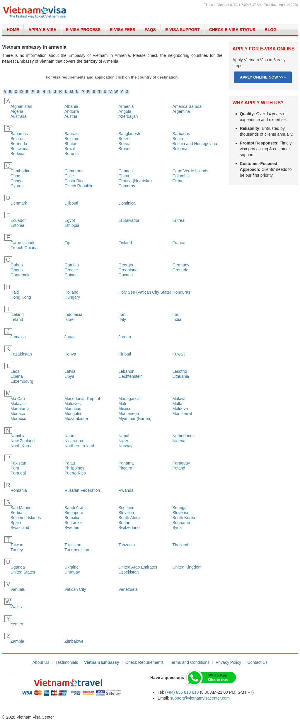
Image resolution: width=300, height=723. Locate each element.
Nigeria (179, 440)
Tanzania (126, 544)
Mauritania (20, 408)
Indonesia (73, 314)
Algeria (17, 111)
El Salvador (128, 220)
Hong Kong (21, 297)
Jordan (124, 336)
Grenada (180, 270)
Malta (178, 403)
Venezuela (127, 589)
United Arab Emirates (137, 567)
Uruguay (72, 572)
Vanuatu (18, 589)
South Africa (129, 517)
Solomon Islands (26, 517)
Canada (125, 171)
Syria (177, 527)
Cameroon (73, 171)
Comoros (126, 185)
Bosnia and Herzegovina (195, 143)
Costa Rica (74, 180)
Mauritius (72, 408)
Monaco (18, 413)
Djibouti (71, 203)
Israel (69, 319)
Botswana (19, 148)
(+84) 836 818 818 (182, 692)
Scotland (126, 507)
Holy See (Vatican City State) (144, 292)
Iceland (17, 314)
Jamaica (18, 336)
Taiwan (17, 544)
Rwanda (125, 490)
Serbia (16, 512)
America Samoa (187, 106)
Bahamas (19, 133)
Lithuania (181, 376)
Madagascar (129, 398)
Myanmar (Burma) (134, 418)
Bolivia (124, 143)
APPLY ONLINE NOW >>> (263, 77)
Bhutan (70, 143)
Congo (17, 180)
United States (23, 572)
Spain (16, 522)
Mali (122, 403)
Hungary (72, 297)
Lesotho (180, 371)
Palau (69, 463)
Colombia (181, 175)
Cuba (177, 180)
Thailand (180, 544)
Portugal (18, 473)
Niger (123, 440)
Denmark (19, 203)
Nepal (123, 435)
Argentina (181, 111)
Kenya (70, 354)
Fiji (67, 242)
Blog (270, 29)
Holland (71, 292)
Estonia (17, 225)
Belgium (71, 138)
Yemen (17, 624)
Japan (70, 336)
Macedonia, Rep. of (82, 398)
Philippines (74, 468)
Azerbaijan (128, 116)
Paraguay (181, 463)
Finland (125, 242)
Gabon (17, 265)
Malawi (179, 398)
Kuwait (179, 354)
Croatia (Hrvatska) (135, 180)
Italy (122, 319)
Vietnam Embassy (101, 662)
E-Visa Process (83, 29)
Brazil (69, 148)
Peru (15, 468)
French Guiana (24, 247)
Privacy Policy (228, 662)
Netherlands (184, 435)
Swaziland (20, 527)
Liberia (17, 376)
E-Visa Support (182, 29)
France (179, 242)
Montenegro (129, 413)
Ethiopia (71, 225)
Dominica (126, 203)
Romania (19, 490)
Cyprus (17, 185)
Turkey (17, 549)
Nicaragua (73, 440)
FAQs (150, 29)
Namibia (18, 435)
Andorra (71, 111)
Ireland (17, 319)
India (177, 319)
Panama (126, 463)
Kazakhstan (21, 354)
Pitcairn (125, 468)
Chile (69, 175)
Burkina (17, 153)
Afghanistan (21, 106)
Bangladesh (129, 133)
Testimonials (66, 662)
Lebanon (126, 371)
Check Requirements (144, 662)
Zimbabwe (73, 641)
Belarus (17, 138)
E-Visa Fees (122, 29)
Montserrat (182, 413)
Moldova (180, 408)
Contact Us (257, 662)
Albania (71, 106)
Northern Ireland (79, 445)
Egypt (69, 220)
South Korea (184, 517)
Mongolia (72, 413)
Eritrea (179, 220)
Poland (179, 468)
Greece (71, 270)
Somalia (71, 517)
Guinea (71, 275)
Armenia (126, 106)
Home (13, 29)
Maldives (72, 403)
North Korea (22, 445)
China (123, 175)
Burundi (71, 153)
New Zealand (23, 440)
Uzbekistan (128, 572)
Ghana (17, 270)
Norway (125, 445)
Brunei (124, 148)
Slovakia (126, 512)
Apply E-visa (42, 29)
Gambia (71, 265)
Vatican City (75, 589)
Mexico (124, 408)
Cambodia (20, 171)
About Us (41, 662)
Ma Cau (18, 398)
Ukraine (71, 567)
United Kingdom (187, 567)
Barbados (181, 133)
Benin (178, 138)
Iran (121, 314)
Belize (123, 138)
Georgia (125, 265)
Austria (70, 116)
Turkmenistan (76, 549)
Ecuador (18, 220)
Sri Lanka (73, 522)
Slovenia (180, 512)
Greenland (127, 270)
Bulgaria (180, 148)
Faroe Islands (23, 242)
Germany (181, 265)
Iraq (176, 314)
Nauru (70, 435)
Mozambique (76, 418)
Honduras (181, 292)
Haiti (15, 292)
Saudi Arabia (76, 507)
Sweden (71, 527)
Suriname (181, 522)
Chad (15, 175)
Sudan (124, 522)
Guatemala (20, 275)
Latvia (69, 371)
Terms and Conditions (189, 662)
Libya (69, 376)
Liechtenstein (130, 376)
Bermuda (19, 143)
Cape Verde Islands (190, 171)
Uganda (18, 567)
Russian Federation (82, 490)
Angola (124, 111)
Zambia (17, 641)
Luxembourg (22, 381)
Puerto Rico (75, 473)
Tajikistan (72, 544)
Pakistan (18, 463)
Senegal (180, 507)
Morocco (18, 418)
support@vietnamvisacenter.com (200, 698)
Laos (15, 371)
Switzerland (128, 527)
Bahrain (71, 133)
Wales (16, 606)
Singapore (73, 512)
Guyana (125, 275)
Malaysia (19, 403)
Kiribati (124, 354)
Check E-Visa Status (232, 29)
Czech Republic (78, 185)
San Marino (21, 507)
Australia (18, 116)
